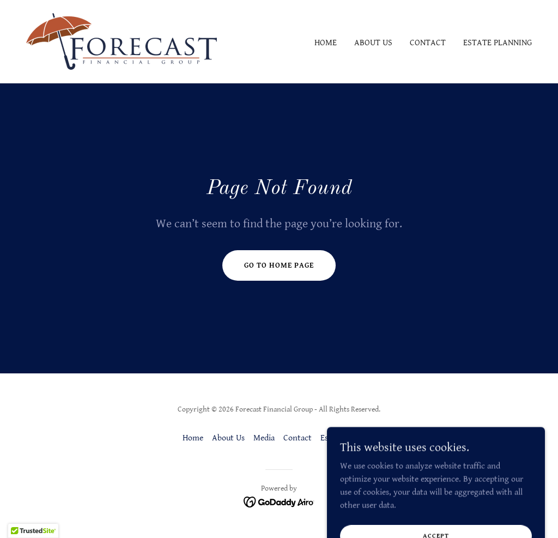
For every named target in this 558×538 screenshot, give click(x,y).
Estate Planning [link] (497, 43)
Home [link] (325, 43)
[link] (121, 41)
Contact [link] (428, 43)
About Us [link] (373, 43)
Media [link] (264, 438)
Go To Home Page (279, 265)
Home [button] (193, 438)
